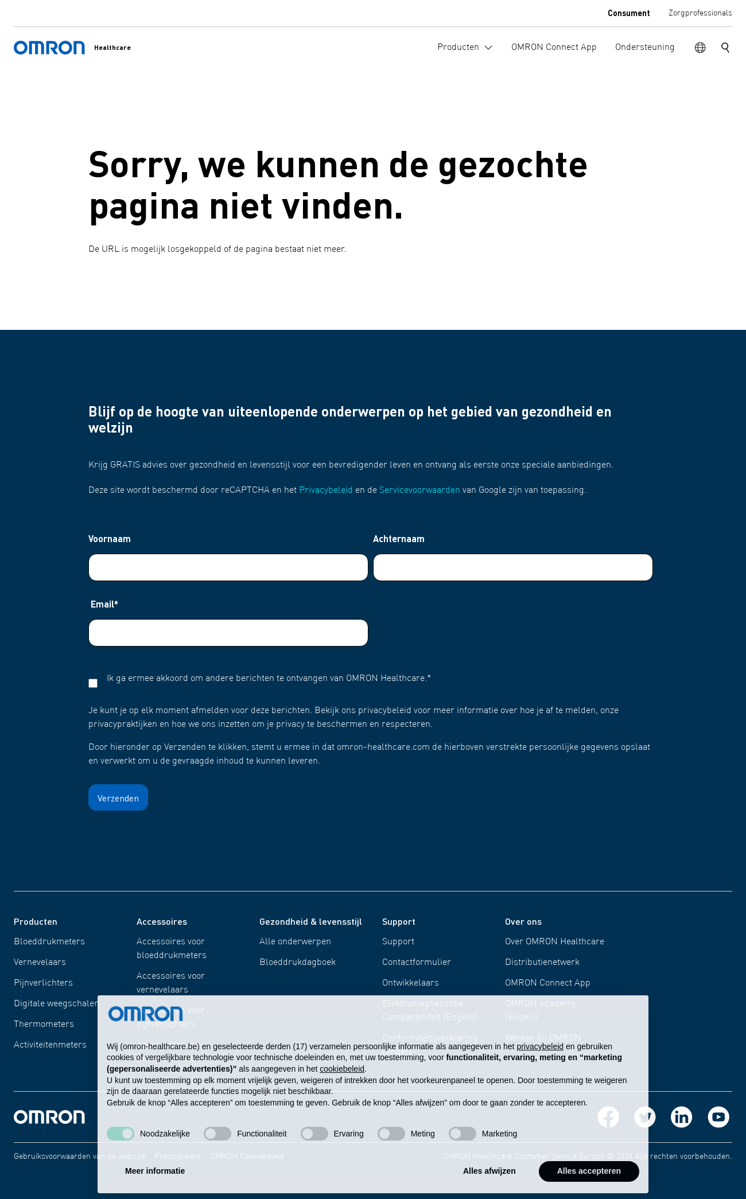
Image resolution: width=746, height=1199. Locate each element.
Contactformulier (416, 962)
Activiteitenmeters (50, 1045)
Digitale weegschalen (56, 1004)
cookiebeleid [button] (342, 1092)
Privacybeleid (326, 490)
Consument (629, 12)
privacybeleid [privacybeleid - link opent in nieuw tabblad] (540, 1070)
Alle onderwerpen (295, 942)
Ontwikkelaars (410, 983)
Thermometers (44, 1024)
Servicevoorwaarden (419, 490)
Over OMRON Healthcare (554, 942)
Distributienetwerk (542, 962)
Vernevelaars (40, 962)
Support (398, 942)
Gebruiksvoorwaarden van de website (79, 1157)
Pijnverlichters (43, 983)
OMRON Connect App (547, 983)
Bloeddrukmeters (49, 942)
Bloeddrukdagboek (297, 962)
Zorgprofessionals (700, 13)
